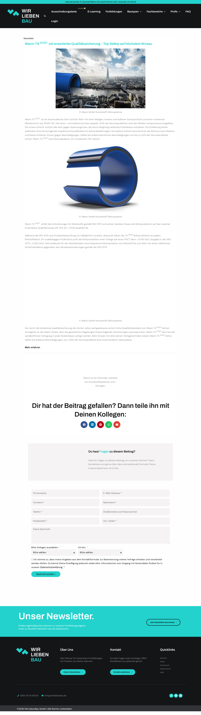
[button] (45, 16)
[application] (140, 11)
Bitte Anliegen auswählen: (45, 557)
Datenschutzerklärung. (52, 577)
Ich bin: (82, 557)
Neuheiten (29, 38)
